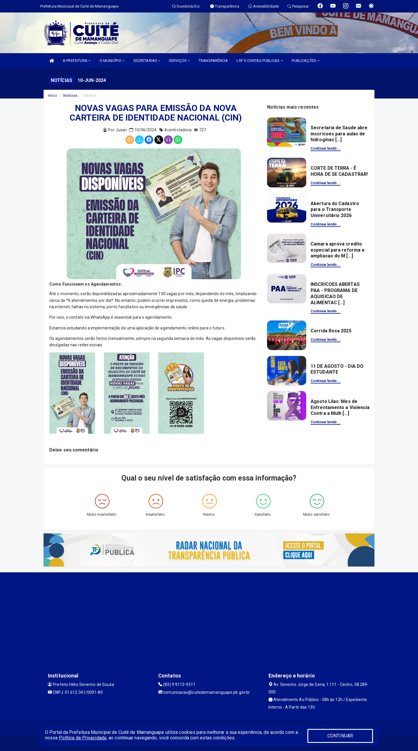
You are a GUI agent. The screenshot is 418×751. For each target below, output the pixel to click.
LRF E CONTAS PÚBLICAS (260, 60)
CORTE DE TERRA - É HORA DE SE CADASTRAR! (339, 171)
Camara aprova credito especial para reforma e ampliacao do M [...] (338, 250)
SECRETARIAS (146, 60)
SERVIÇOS (179, 60)
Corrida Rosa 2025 (331, 331)
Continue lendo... (325, 148)
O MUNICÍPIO (112, 60)
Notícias (70, 95)
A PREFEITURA (77, 60)
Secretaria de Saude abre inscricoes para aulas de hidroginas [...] (339, 134)
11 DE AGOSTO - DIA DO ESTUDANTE (337, 369)
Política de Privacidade (83, 738)
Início (52, 95)
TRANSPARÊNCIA (213, 60)
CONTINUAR (340, 736)
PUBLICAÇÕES (306, 60)
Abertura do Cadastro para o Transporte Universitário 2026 (335, 209)
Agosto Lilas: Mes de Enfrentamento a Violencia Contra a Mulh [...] (340, 407)
